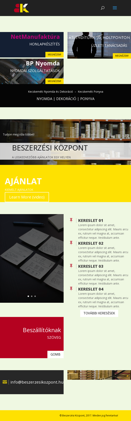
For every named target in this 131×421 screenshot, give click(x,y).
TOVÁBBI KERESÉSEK (99, 313)
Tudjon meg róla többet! (18, 134)
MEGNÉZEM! (54, 54)
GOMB (55, 354)
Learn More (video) (27, 197)
